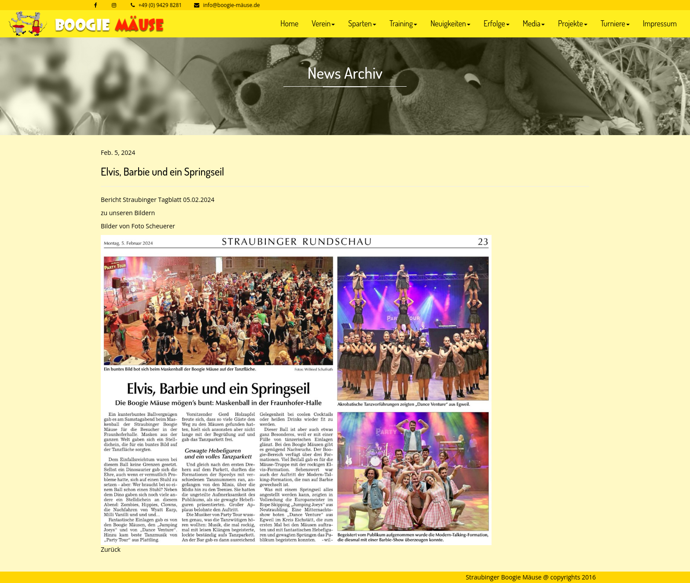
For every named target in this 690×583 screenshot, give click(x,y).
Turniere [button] (615, 23)
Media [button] (534, 23)
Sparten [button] (362, 23)
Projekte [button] (572, 23)
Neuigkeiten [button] (450, 23)
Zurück (111, 549)
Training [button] (403, 23)
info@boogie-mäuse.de (231, 5)
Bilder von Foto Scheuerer (138, 226)
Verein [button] (323, 23)
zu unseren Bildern (128, 213)
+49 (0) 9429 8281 (160, 5)
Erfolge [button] (497, 23)
